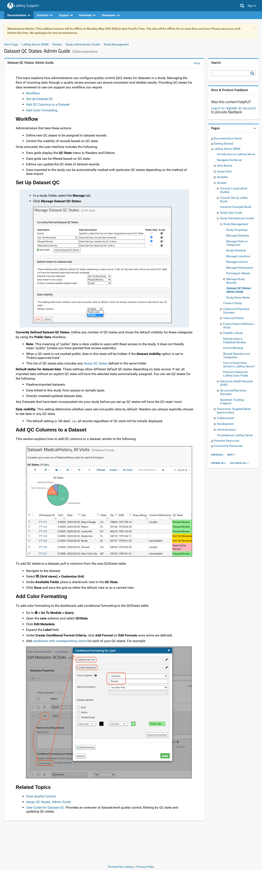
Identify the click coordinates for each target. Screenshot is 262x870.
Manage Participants (239, 267)
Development (225, 423)
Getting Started (223, 143)
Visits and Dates (233, 318)
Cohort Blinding (233, 348)
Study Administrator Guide (83, 44)
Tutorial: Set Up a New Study (234, 199)
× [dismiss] (253, 28)
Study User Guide (231, 212)
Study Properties (237, 230)
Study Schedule (236, 250)
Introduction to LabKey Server (236, 154)
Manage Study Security (235, 280)
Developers (111, 15)
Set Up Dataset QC (39, 99)
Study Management (116, 44)
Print (197, 63)
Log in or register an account (233, 108)
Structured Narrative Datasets (233, 392)
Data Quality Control (41, 796)
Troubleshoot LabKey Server (235, 435)
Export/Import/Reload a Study (238, 325)
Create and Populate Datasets (236, 310)
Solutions (45, 15)
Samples (222, 177)
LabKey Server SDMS (35, 44)
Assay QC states (95, 363)
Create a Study (232, 303)
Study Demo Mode (238, 297)
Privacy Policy (145, 866)
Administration (226, 429)
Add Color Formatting (41, 110)
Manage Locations (238, 256)
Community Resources (228, 445)
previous (217, 454)
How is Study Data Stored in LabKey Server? (239, 364)
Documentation (18, 15)
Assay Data (224, 171)
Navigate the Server (229, 160)
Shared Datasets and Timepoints (236, 355)
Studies (57, 44)
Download (87, 15)
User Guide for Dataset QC (45, 807)
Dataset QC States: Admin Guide (238, 289)
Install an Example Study (235, 206)
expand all (218, 463)
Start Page (11, 44)
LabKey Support (26, 5)
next (230, 454)
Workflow (33, 93)
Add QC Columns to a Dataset (48, 104)
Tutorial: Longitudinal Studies (233, 190)
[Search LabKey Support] (253, 73)
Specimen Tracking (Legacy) (232, 401)
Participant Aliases (238, 273)
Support (66, 15)
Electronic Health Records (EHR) (236, 383)
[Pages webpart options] (255, 128)
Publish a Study (233, 333)
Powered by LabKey (120, 866)
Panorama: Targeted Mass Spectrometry (234, 410)
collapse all (238, 463)
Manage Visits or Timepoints (237, 243)
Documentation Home (228, 138)
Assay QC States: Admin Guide (48, 802)
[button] (242, 5)
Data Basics (224, 165)
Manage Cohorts (237, 261)
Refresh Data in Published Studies (234, 340)
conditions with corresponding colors (60, 641)
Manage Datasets (237, 235)
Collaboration (225, 418)
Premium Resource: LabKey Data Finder (235, 373)
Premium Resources (226, 440)
